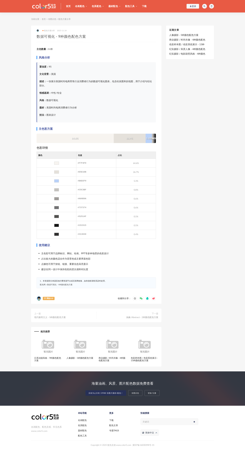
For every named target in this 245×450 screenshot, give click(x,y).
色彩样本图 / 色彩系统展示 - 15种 (186, 44)
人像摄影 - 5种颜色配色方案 (79, 358)
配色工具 (130, 6)
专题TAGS (114, 430)
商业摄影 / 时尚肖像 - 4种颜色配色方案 (112, 359)
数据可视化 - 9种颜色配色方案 (59, 284)
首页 (68, 6)
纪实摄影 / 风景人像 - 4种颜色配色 (187, 49)
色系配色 (96, 6)
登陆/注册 (152, 393)
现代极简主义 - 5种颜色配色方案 (50, 317)
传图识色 (52, 19)
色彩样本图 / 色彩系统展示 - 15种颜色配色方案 (144, 359)
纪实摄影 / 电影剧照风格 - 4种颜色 (187, 53)
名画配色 (80, 6)
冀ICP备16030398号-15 (143, 445)
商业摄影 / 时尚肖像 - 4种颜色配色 (187, 39)
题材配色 (113, 6)
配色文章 (113, 425)
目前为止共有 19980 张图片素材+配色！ (106, 393)
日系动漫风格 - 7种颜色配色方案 (47, 359)
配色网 (42, 284)
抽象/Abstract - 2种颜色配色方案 (142, 317)
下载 (144, 6)
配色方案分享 (64, 19)
